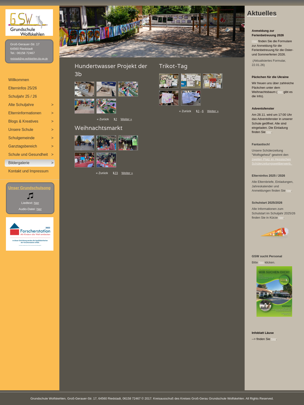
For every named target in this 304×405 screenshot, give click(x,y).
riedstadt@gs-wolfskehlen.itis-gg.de (29, 58)
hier (280, 92)
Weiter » (126, 119)
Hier (255, 41)
